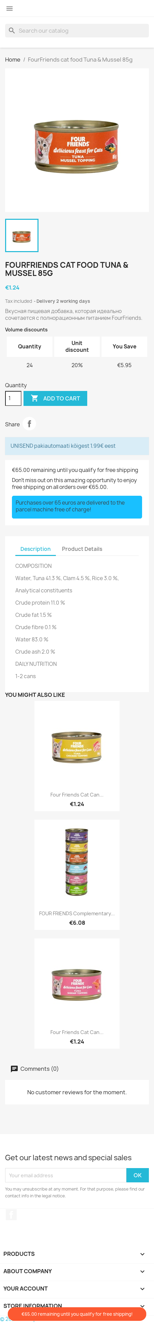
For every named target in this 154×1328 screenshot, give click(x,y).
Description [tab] (35, 549)
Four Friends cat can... (77, 794)
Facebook (11, 1214)
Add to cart (55, 398)
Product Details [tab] (82, 549)
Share (29, 423)
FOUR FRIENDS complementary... (77, 913)
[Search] (77, 30)
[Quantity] (13, 398)
